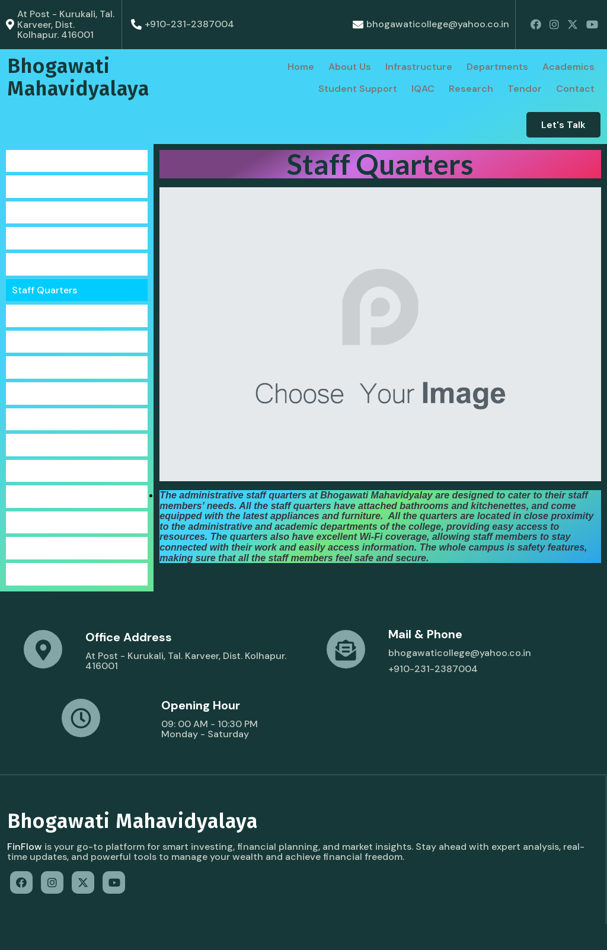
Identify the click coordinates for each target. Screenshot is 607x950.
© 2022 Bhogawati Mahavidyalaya (83, 929)
